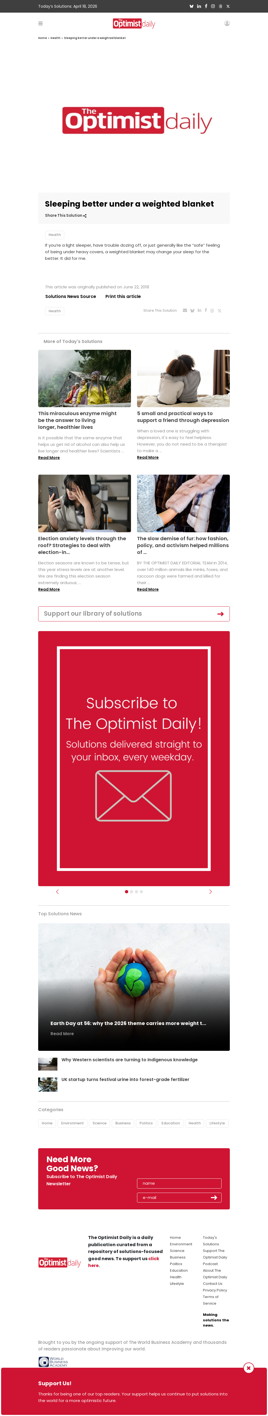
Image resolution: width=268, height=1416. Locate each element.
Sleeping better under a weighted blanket (95, 38)
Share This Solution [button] (65, 215)
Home (42, 38)
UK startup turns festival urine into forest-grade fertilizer (126, 1079)
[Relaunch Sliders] (141, 891)
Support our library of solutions (93, 613)
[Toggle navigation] (40, 23)
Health (55, 38)
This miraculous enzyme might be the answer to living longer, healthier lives (77, 420)
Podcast (210, 1263)
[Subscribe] (126, 891)
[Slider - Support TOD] (136, 891)
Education (170, 1123)
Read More (49, 458)
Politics (146, 1123)
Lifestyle (217, 1123)
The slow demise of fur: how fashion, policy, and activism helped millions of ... (183, 545)
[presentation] (169, 1166)
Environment (72, 1123)
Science (100, 1123)
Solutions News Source (70, 296)
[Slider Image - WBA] (131, 891)
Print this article (123, 296)
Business (123, 1123)
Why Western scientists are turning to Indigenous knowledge (130, 1060)
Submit (214, 1197)
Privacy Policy (215, 1290)
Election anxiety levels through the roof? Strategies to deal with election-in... (82, 545)
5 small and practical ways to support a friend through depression (183, 417)
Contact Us (212, 1283)
